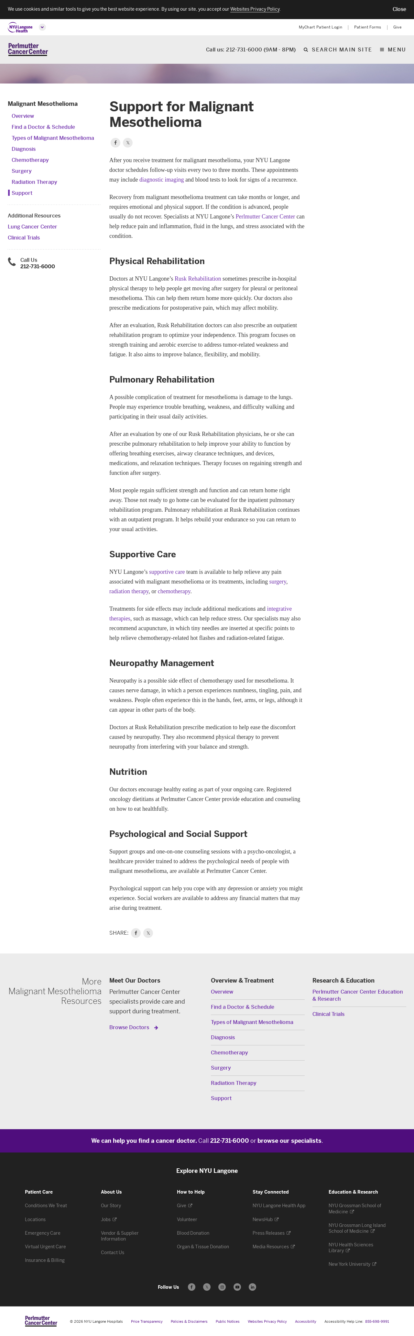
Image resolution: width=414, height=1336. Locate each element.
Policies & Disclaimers (189, 1322)
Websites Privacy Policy (267, 1322)
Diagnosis (24, 150)
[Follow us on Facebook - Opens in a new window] (191, 1287)
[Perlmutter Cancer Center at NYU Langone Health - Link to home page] (41, 1321)
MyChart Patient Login (320, 27)
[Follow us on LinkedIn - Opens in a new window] (252, 1287)
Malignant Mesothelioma (43, 104)
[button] (399, 9)
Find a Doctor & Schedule (43, 128)
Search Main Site (342, 50)
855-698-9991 (377, 1322)
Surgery (22, 172)
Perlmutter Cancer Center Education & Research (357, 996)
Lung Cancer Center (32, 227)
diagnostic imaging (161, 180)
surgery (277, 582)
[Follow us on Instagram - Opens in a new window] (222, 1287)
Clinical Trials (24, 238)
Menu (397, 50)
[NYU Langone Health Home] (20, 27)
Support (22, 194)
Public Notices (228, 1322)
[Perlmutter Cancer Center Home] (28, 49)
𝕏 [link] (148, 933)
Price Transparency (147, 1322)
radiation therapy (128, 592)
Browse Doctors (129, 1028)
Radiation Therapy (34, 183)
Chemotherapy (30, 161)
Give (397, 27)
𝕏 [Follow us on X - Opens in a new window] (207, 1288)
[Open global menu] (42, 27)
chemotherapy (174, 592)
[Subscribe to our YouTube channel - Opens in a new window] (237, 1287)
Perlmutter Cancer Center (265, 217)
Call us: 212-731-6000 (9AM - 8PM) (251, 50)
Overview (23, 117)
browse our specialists (289, 1141)
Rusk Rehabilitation (198, 279)
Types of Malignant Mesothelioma (53, 139)
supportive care (167, 572)
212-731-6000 (37, 267)
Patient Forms (367, 27)
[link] (136, 934)
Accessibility (305, 1322)
